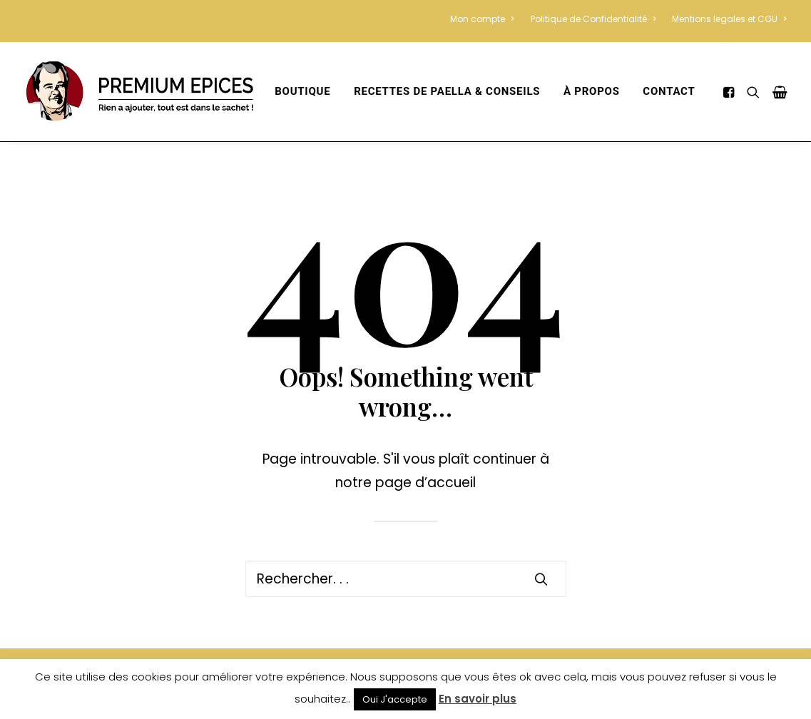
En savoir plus (477, 698)
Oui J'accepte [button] (394, 699)
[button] (730, 91)
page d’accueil (425, 482)
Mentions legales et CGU (729, 19)
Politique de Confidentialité (593, 19)
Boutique (302, 91)
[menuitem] (485, 19)
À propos (591, 91)
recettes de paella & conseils (447, 91)
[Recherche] (405, 579)
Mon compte (482, 19)
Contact (669, 91)
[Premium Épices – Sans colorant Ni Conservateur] (139, 91)
